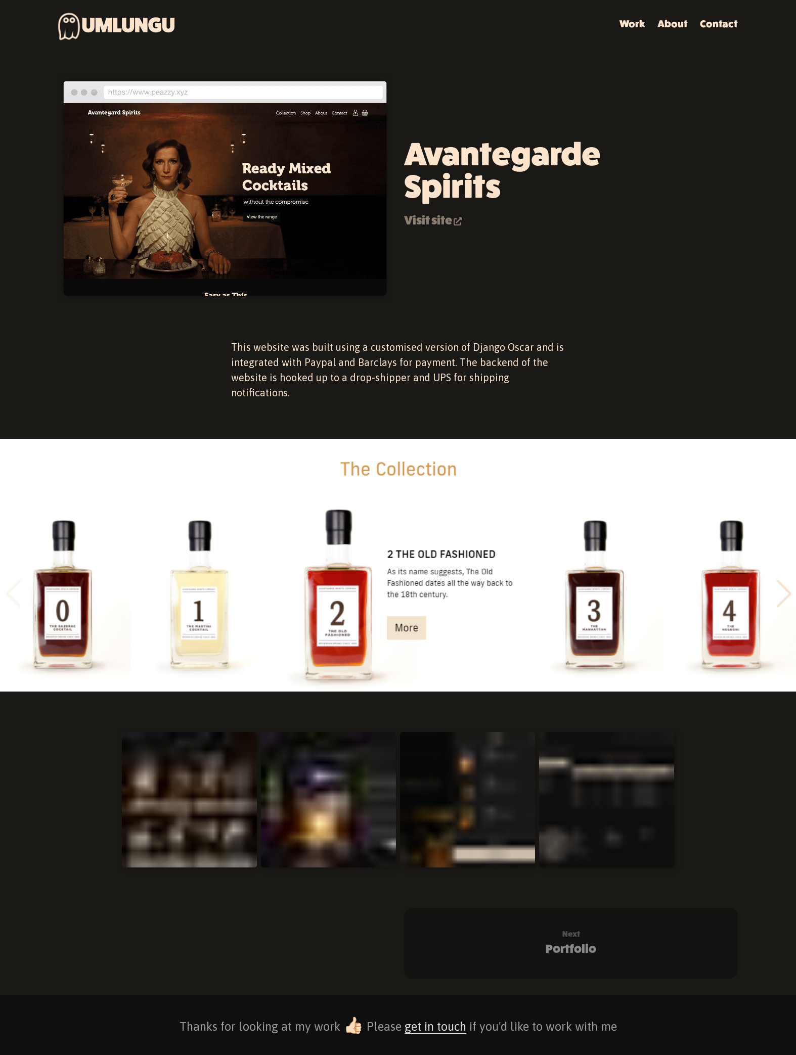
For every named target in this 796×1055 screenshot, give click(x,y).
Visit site (433, 220)
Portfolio (571, 942)
